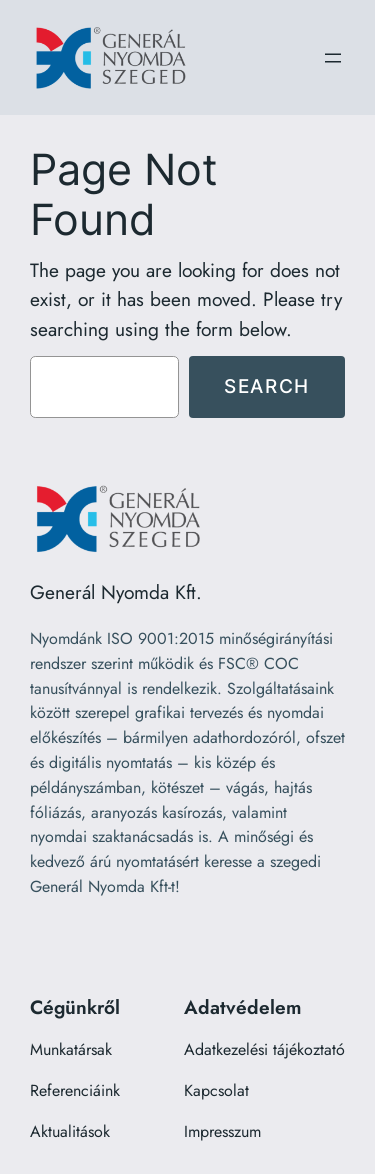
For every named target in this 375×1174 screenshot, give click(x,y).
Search (267, 386)
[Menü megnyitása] (333, 58)
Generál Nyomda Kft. (116, 592)
